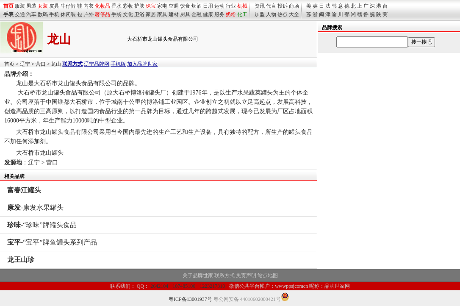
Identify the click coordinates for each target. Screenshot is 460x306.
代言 (271, 6)
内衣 (88, 6)
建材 (174, 14)
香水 (116, 6)
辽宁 (25, 64)
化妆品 (102, 6)
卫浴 (139, 14)
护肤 (139, 6)
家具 (162, 14)
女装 (43, 6)
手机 (54, 14)
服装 (20, 6)
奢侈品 (102, 14)
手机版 (118, 64)
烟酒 (196, 6)
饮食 (185, 6)
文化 (128, 14)
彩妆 (128, 6)
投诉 (282, 6)
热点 (282, 14)
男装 (31, 6)
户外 (88, 14)
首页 (9, 64)
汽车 (31, 14)
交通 (20, 14)
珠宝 (151, 6)
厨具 (185, 14)
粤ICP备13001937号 (190, 299)
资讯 (260, 6)
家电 (162, 6)
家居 (151, 14)
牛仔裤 (68, 6)
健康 (208, 14)
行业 (231, 6)
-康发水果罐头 (35, 207)
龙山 (56, 64)
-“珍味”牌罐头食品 (42, 224)
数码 (43, 14)
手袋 (116, 14)
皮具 (54, 6)
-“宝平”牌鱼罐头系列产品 (52, 242)
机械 (242, 6)
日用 (208, 6)
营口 (41, 64)
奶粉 (231, 14)
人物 (271, 14)
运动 (219, 6)
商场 (294, 6)
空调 (174, 6)
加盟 (260, 14)
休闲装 (68, 14)
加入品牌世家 (142, 64)
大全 (294, 14)
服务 (219, 14)
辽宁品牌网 (96, 64)
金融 (196, 14)
